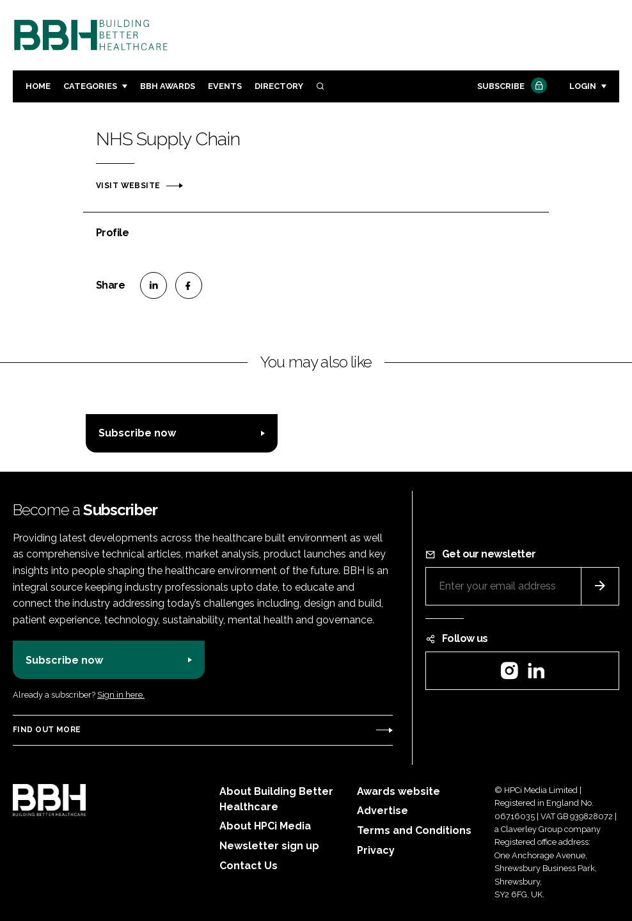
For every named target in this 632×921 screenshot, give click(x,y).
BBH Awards (167, 86)
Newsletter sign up (269, 846)
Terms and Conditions (414, 830)
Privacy (376, 850)
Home (38, 86)
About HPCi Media (265, 826)
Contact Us (248, 866)
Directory (279, 86)
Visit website (128, 185)
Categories (90, 86)
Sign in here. (121, 695)
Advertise (382, 811)
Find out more (47, 729)
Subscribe (510, 87)
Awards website (398, 791)
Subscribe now (137, 433)
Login (582, 86)
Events (225, 86)
